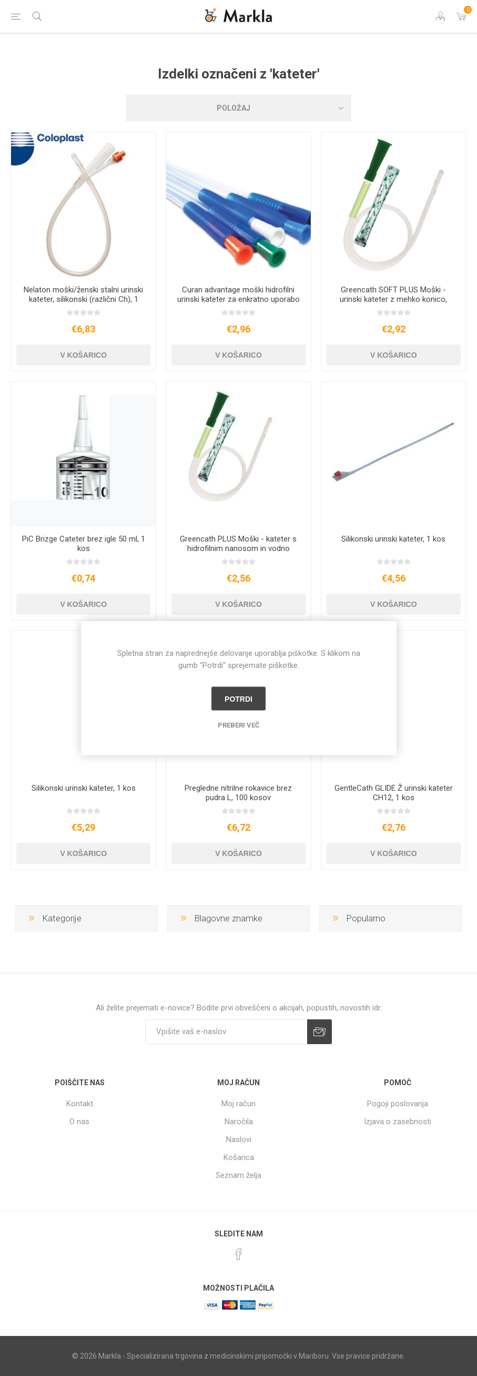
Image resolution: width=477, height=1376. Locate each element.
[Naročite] (226, 1031)
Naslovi (238, 1139)
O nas (79, 1121)
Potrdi (238, 698)
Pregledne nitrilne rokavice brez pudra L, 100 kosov (238, 792)
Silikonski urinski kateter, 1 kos (393, 539)
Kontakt (79, 1103)
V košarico (83, 355)
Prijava (319, 1031)
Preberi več (239, 725)
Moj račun (238, 1103)
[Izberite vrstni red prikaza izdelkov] (239, 108)
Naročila (239, 1121)
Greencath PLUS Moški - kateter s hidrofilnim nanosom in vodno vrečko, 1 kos (238, 548)
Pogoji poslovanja (397, 1103)
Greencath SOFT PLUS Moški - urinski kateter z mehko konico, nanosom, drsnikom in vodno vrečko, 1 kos (393, 304)
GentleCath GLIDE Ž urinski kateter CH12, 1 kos (393, 792)
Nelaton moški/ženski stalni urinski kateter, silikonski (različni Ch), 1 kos (83, 299)
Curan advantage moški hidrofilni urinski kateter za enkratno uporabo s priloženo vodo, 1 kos (238, 299)
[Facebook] (238, 1254)
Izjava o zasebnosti (397, 1121)
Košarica (239, 1157)
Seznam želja (238, 1175)
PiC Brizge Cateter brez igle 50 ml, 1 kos (83, 543)
